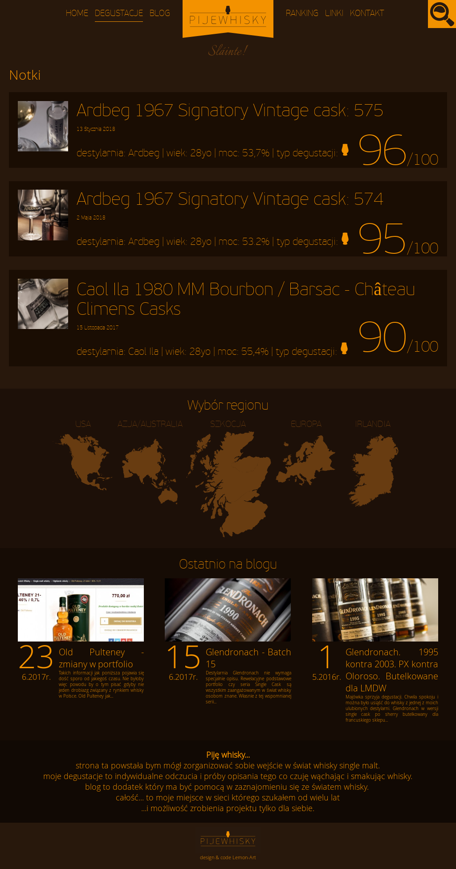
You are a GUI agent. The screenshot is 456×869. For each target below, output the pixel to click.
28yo (201, 153)
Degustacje (119, 13)
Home (77, 13)
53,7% (255, 153)
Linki (334, 13)
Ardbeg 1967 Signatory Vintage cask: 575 (230, 116)
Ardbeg (143, 153)
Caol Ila (143, 351)
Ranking (302, 13)
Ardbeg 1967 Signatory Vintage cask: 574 (230, 205)
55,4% (255, 351)
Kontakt (367, 13)
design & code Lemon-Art (228, 857)
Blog (160, 13)
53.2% (255, 242)
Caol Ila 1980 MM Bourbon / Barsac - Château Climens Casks (246, 305)
